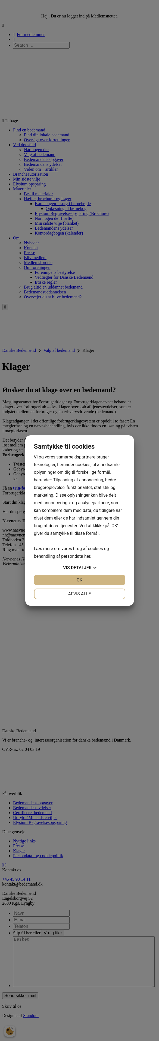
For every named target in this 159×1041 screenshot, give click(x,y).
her (87, 556)
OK (79, 580)
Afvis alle (79, 593)
